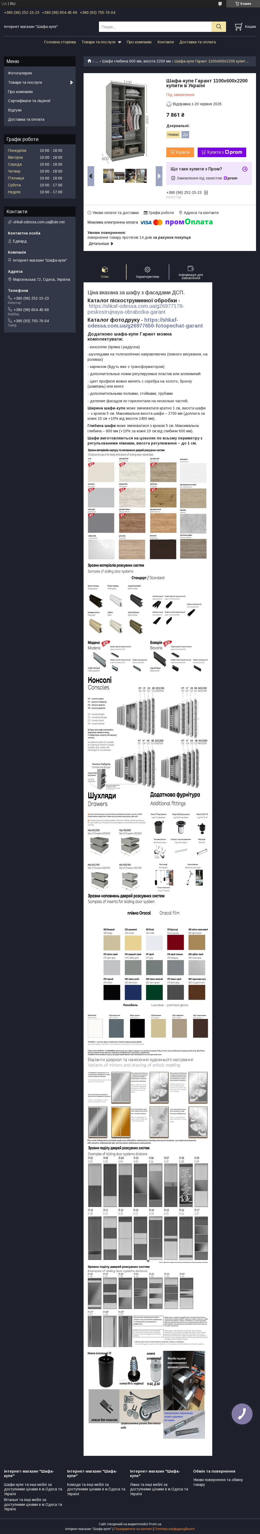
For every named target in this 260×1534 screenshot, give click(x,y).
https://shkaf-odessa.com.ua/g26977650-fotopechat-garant (145, 323)
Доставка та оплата (197, 42)
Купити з (224, 152)
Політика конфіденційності (174, 1529)
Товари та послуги (98, 42)
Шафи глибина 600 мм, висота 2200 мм (136, 61)
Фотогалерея (20, 73)
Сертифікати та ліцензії (29, 100)
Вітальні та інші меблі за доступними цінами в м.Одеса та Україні (33, 1504)
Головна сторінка (60, 42)
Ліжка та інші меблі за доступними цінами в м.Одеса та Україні (159, 1489)
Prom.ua (155, 1524)
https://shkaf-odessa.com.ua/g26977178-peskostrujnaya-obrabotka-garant (136, 309)
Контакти (165, 42)
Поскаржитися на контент (133, 1529)
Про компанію (139, 42)
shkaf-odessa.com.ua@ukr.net (39, 222)
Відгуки (14, 110)
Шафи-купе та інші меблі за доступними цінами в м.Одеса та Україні (33, 1489)
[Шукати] (218, 27)
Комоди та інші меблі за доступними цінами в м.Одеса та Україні (96, 1489)
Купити (183, 152)
